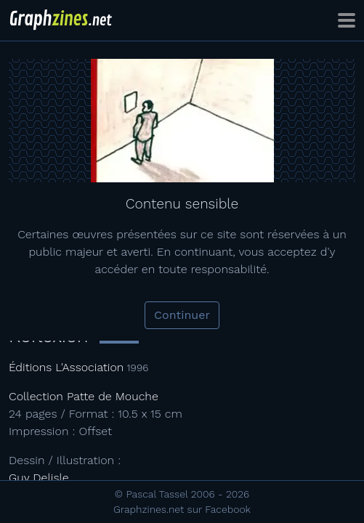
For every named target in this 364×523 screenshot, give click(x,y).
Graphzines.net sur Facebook (182, 509)
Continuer (182, 315)
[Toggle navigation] (346, 20)
